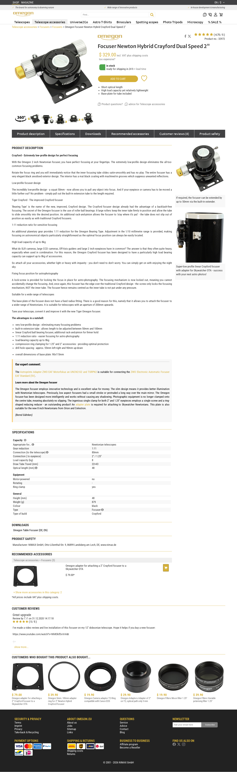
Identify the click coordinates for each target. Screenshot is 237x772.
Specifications (65, 134)
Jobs (69, 725)
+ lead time (140, 69)
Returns (71, 754)
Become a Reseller (130, 747)
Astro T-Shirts (102, 22)
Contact (124, 729)
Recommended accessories (130, 134)
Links (70, 732)
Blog (122, 732)
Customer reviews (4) (174, 134)
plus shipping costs (137, 55)
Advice (123, 725)
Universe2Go (79, 22)
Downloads (93, 134)
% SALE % (215, 22)
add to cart (118, 78)
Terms (17, 722)
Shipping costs (75, 750)
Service (124, 722)
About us (72, 722)
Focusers (45, 27)
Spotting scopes (147, 22)
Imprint (18, 725)
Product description (31, 134)
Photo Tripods (172, 22)
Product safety (210, 134)
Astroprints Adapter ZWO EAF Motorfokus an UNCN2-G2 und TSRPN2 (58, 372)
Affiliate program (129, 744)
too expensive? (107, 59)
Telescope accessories (50, 22)
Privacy (18, 729)
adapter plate (83, 404)
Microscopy (195, 22)
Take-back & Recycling (26, 732)
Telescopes (22, 22)
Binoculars (124, 22)
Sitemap (71, 729)
